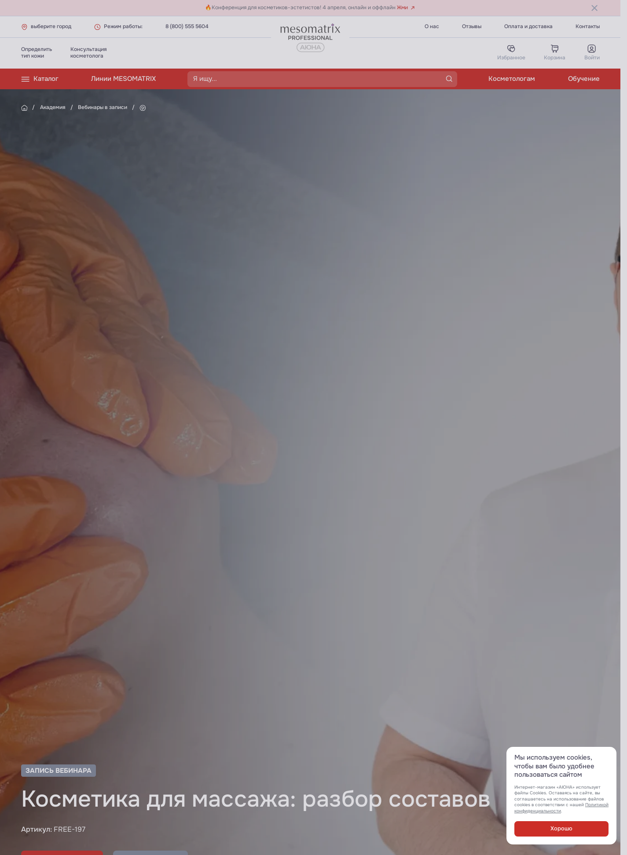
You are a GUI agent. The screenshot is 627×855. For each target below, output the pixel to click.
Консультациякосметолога (88, 52)
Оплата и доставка (528, 26)
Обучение (584, 79)
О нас (432, 26)
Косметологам (511, 79)
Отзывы (471, 26)
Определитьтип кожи (36, 52)
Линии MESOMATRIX (123, 79)
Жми (406, 7)
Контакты (588, 26)
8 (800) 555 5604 (187, 26)
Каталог (40, 79)
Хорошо (561, 828)
